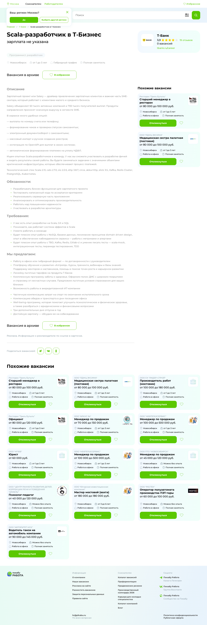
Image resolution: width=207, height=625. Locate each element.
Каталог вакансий (127, 577)
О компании (78, 577)
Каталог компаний (127, 603)
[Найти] (196, 15)
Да (24, 20)
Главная (11, 27)
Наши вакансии (80, 581)
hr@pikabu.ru (79, 615)
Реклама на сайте (81, 586)
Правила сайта (80, 598)
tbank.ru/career (166, 48)
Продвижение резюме (130, 586)
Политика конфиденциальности (180, 615)
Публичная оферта (173, 618)
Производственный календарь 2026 (128, 591)
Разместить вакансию (83, 590)
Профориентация (127, 581)
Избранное (191, 4)
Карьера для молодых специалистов (129, 598)
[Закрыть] (67, 12)
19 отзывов (186, 40)
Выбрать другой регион (54, 20)
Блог (120, 608)
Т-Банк (22, 27)
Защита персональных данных (88, 594)
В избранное (59, 75)
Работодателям (53, 4)
